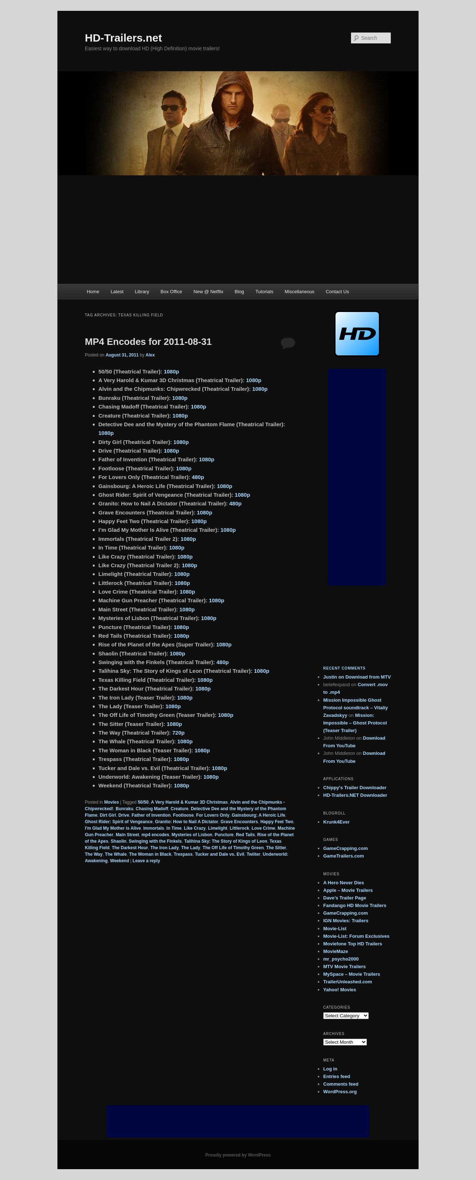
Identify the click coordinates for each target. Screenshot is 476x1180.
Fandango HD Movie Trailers (354, 905)
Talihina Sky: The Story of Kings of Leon (225, 841)
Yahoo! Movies (339, 989)
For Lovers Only (212, 815)
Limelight (217, 828)
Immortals (153, 828)
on (334, 677)
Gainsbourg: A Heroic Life (258, 815)
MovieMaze (335, 951)
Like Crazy (194, 828)
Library (142, 291)
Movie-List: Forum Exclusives (356, 936)
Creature (179, 808)
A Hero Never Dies (343, 882)
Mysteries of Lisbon (192, 834)
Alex (150, 355)
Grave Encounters (239, 821)
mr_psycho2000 (341, 959)
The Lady (190, 847)
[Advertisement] (238, 229)
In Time (174, 828)
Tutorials (264, 291)
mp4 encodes (155, 834)
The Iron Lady (164, 847)
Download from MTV (368, 677)
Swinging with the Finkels (155, 841)
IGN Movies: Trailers (345, 920)
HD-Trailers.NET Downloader (355, 795)
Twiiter (253, 854)
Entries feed (336, 1076)
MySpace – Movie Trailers (351, 974)
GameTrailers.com (343, 856)
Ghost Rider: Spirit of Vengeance (118, 821)
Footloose (183, 815)
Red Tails (245, 834)
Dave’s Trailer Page (344, 898)
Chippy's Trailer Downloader (354, 787)
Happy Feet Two (276, 821)
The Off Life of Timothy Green (233, 847)
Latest (117, 291)
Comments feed (341, 1084)
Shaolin (118, 841)
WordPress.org (340, 1091)
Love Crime (263, 828)
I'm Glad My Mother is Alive (113, 828)
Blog (239, 291)
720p (178, 733)
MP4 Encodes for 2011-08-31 (148, 341)
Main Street (127, 834)
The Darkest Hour (130, 847)
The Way (94, 854)
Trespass (183, 854)
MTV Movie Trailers (344, 966)
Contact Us (337, 291)
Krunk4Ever (336, 822)
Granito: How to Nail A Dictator (186, 821)
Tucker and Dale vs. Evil (220, 854)
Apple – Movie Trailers (348, 890)
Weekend (119, 860)
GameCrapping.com (345, 848)
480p (198, 477)
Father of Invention (150, 815)
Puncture (224, 834)
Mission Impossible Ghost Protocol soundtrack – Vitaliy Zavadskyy (355, 707)
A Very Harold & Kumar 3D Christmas (189, 802)
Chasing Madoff (152, 808)
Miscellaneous (299, 291)
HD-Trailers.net (123, 38)
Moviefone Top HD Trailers (352, 943)
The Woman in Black (150, 854)
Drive (123, 815)
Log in (330, 1069)
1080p (171, 371)
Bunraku (124, 808)
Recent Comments (344, 668)
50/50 (143, 802)
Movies (111, 802)
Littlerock (239, 828)
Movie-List (334, 928)
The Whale (116, 854)
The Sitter (276, 847)
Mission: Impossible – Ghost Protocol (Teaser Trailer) (355, 723)
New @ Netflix (209, 291)
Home (93, 291)
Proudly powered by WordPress (238, 1155)
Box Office (171, 291)
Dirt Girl (108, 815)
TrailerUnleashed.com (347, 981)
